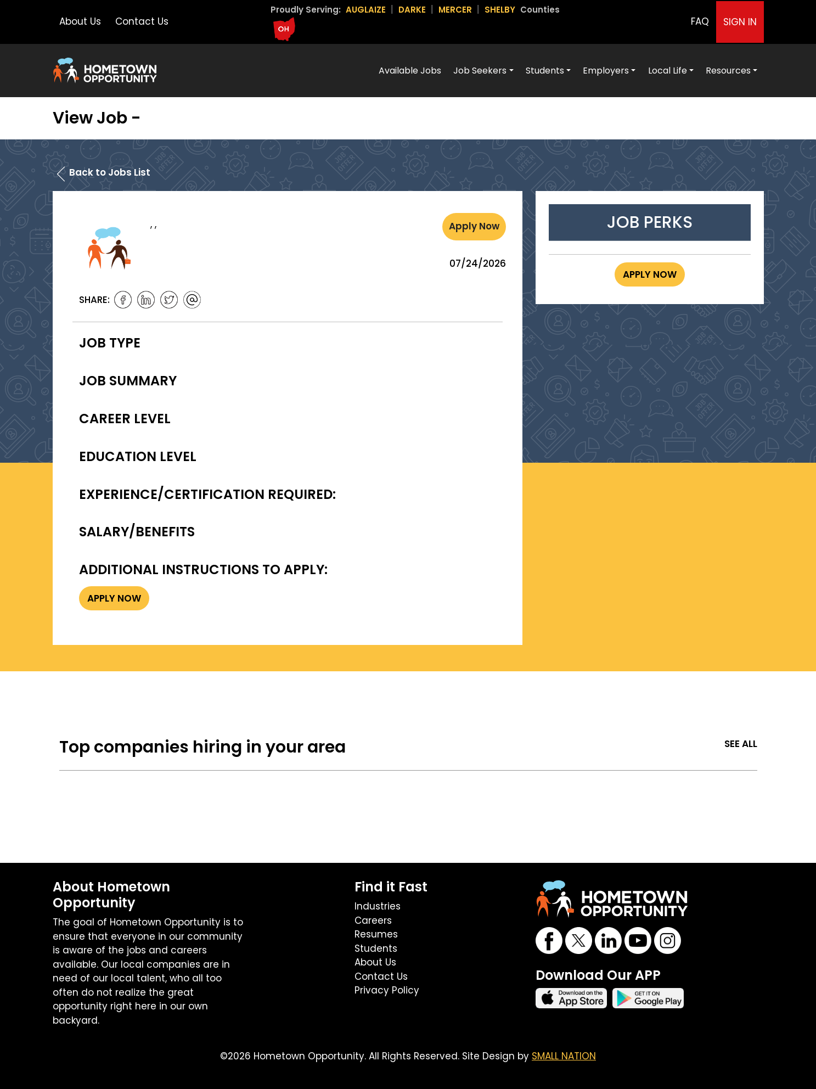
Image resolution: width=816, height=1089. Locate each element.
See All (740, 743)
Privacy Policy (386, 990)
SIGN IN (740, 22)
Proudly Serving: (306, 9)
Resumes (376, 934)
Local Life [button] (667, 70)
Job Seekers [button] (480, 70)
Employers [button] (606, 70)
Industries (377, 906)
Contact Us (141, 21)
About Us (80, 21)
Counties (540, 9)
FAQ (700, 21)
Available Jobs (410, 70)
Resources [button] (728, 70)
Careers (373, 920)
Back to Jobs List (109, 172)
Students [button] (545, 70)
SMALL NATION (564, 1056)
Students (375, 948)
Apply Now (474, 226)
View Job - (97, 118)
